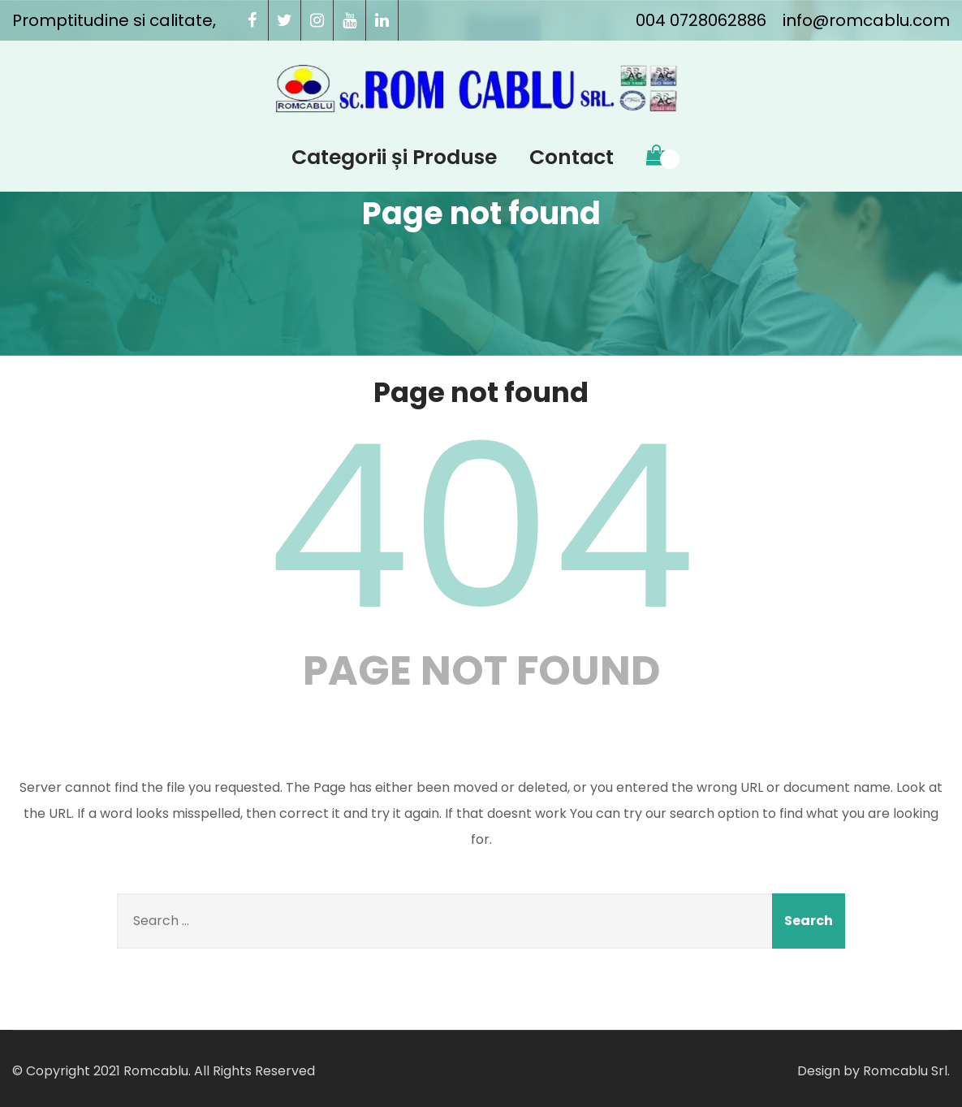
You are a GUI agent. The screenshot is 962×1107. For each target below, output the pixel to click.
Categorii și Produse (394, 157)
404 (481, 527)
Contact (571, 157)
